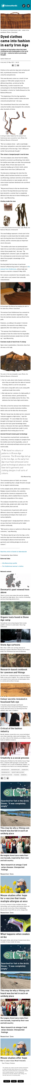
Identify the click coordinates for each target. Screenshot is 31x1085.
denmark (23, 774)
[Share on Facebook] (13, 65)
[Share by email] (18, 65)
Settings (20, 1081)
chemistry (25, 769)
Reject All (7, 1081)
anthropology (15, 769)
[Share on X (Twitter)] (15, 65)
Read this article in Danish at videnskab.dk (13, 551)
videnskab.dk (5, 772)
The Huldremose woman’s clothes (12, 566)
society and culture (18, 772)
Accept (13, 1081)
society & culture (6, 774)
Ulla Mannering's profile (9, 563)
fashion (16, 774)
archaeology (5, 769)
